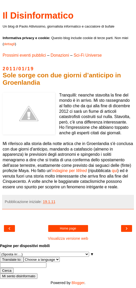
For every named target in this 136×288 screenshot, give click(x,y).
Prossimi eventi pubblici (24, 55)
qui (114, 170)
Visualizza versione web (68, 238)
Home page (68, 228)
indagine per (69, 170)
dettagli (9, 44)
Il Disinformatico (38, 15)
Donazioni (60, 55)
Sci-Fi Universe (88, 55)
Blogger (78, 283)
